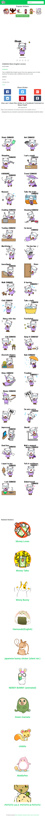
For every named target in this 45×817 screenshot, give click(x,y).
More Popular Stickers (22, 15)
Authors (28, 815)
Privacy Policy (36, 815)
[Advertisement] (22, 29)
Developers (20, 815)
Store (32, 815)
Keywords (25, 815)
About (16, 815)
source (3, 84)
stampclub (5, 69)
